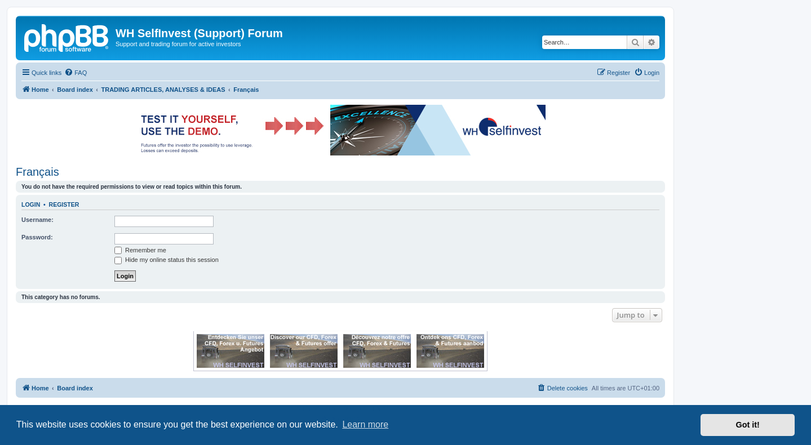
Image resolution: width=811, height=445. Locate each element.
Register (64, 204)
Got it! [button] (748, 424)
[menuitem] (75, 72)
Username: (37, 219)
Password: (37, 237)
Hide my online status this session (166, 259)
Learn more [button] (365, 424)
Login (30, 204)
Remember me (140, 250)
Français (37, 172)
